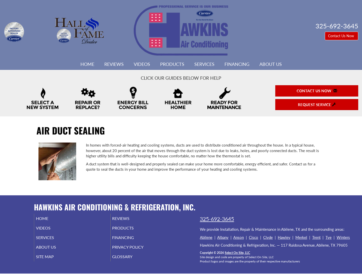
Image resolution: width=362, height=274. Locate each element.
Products (172, 64)
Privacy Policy (135, 250)
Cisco (253, 237)
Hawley (284, 237)
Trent (316, 237)
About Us (270, 64)
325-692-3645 (217, 219)
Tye (329, 237)
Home (87, 64)
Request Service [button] (317, 104)
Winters (343, 237)
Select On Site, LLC (237, 253)
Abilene (206, 237)
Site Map (52, 261)
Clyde (268, 237)
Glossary (129, 261)
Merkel (301, 237)
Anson (238, 237)
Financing (236, 64)
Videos (142, 64)
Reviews (114, 64)
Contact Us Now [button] (341, 36)
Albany (223, 237)
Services (204, 64)
